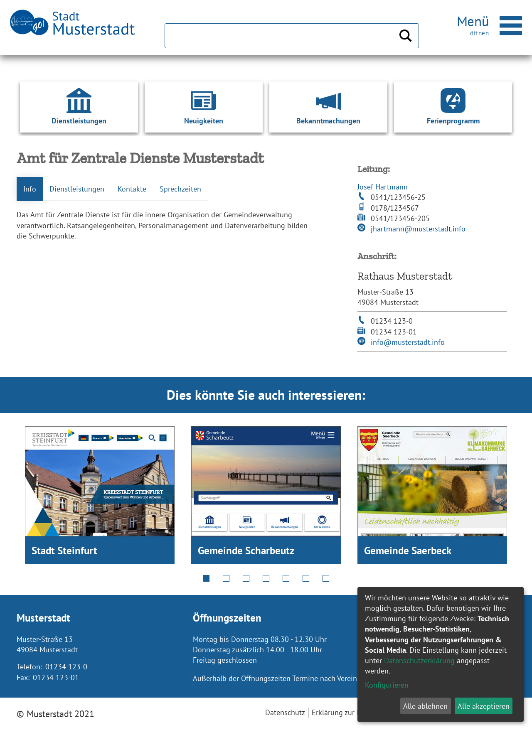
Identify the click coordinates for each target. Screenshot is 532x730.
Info (29, 189)
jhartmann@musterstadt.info (418, 229)
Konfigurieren (387, 685)
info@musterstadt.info (408, 342)
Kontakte (132, 189)
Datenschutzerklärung (419, 660)
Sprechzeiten (180, 189)
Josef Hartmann (382, 187)
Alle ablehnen (425, 706)
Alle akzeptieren (484, 706)
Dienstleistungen (76, 189)
